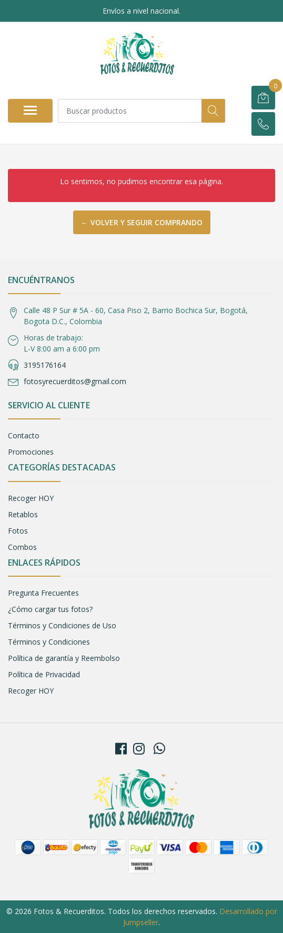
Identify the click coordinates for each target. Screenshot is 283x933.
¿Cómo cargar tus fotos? (50, 609)
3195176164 (45, 365)
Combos (22, 547)
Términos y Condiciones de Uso (62, 625)
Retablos (23, 514)
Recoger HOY (31, 498)
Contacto (23, 435)
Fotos (18, 531)
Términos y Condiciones (49, 642)
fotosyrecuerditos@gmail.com (75, 381)
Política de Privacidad (44, 674)
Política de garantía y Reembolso (64, 658)
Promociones (31, 452)
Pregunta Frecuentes (43, 593)
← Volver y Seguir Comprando (142, 222)
